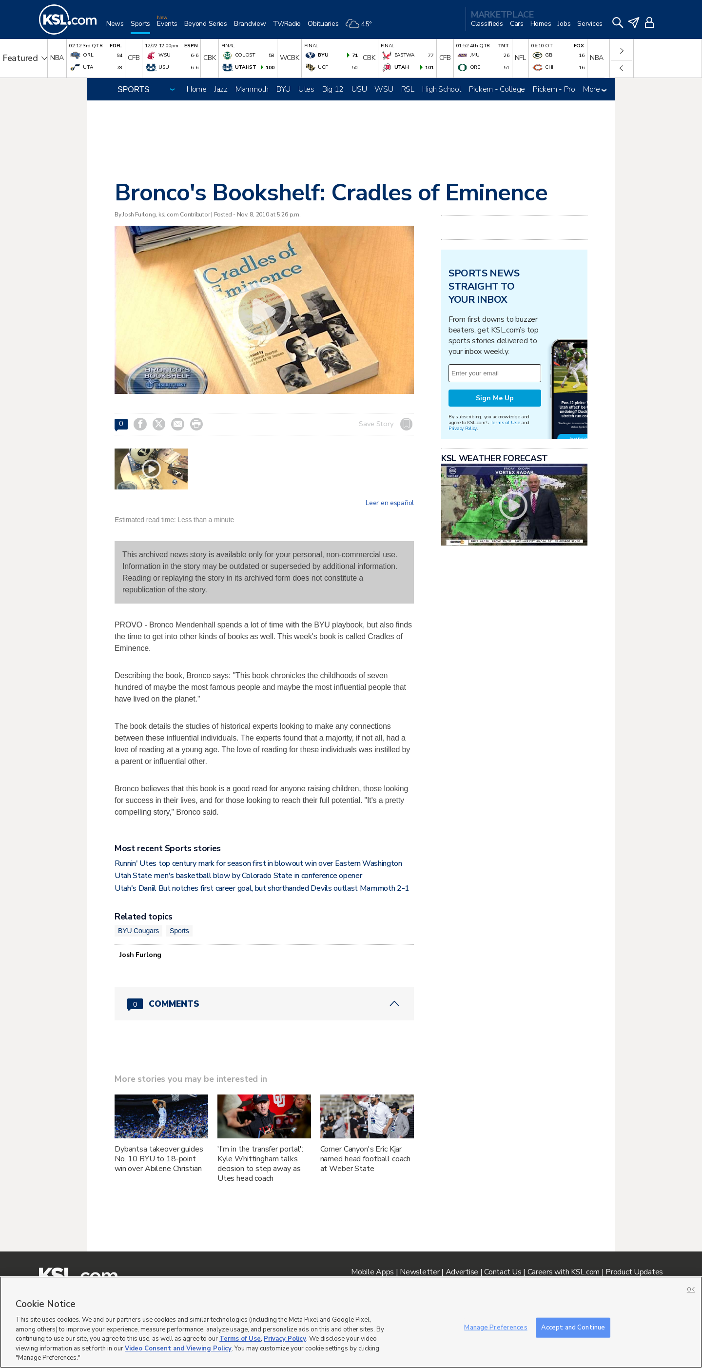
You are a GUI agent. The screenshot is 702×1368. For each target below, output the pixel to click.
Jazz (221, 89)
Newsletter (419, 1272)
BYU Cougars (138, 931)
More (595, 89)
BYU (283, 89)
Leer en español (390, 503)
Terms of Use (505, 422)
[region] (351, 1322)
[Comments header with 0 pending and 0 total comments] (264, 1003)
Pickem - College (497, 89)
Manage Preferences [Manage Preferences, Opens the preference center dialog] (495, 1327)
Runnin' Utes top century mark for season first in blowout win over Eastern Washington (258, 863)
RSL (407, 89)
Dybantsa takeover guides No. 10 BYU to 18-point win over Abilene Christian (159, 1159)
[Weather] (361, 27)
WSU (383, 89)
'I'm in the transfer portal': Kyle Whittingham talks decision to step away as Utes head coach (260, 1164)
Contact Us (502, 1272)
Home (197, 89)
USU (359, 89)
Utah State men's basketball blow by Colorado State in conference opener (238, 875)
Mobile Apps (372, 1272)
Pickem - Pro (554, 89)
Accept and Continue (573, 1327)
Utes (306, 89)
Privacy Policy (462, 428)
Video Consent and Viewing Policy (178, 1348)
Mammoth (252, 89)
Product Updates (634, 1272)
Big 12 (333, 89)
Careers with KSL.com (563, 1272)
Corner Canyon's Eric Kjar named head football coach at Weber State (365, 1159)
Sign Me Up (495, 398)
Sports (179, 931)
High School (441, 89)
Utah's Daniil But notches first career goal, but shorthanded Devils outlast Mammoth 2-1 (262, 888)
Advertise (462, 1272)
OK (691, 1289)
